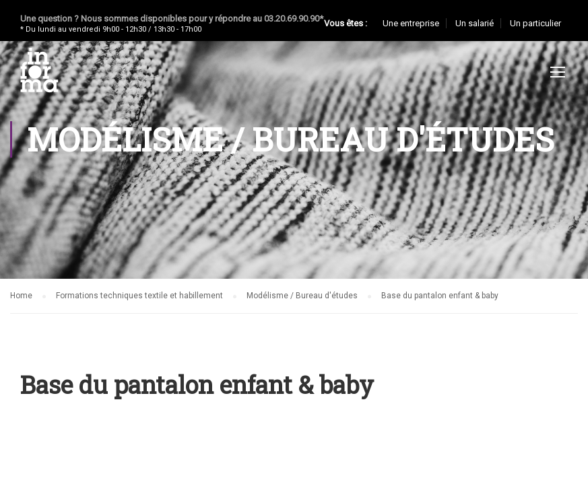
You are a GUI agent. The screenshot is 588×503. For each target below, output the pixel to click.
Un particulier (535, 23)
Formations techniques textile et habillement (139, 295)
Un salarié (474, 23)
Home (21, 295)
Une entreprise (411, 23)
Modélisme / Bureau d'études (302, 295)
